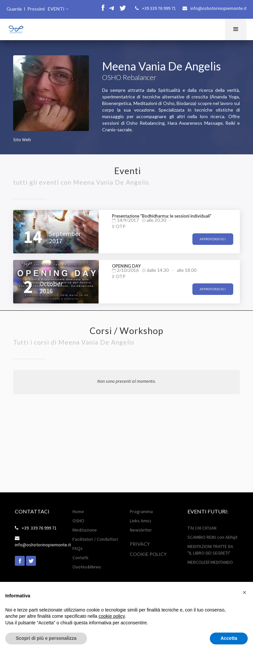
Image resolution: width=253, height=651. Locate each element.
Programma (141, 511)
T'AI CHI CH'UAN (201, 528)
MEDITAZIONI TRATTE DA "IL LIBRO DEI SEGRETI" (210, 549)
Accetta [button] (228, 638)
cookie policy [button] (111, 616)
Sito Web (22, 140)
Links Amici (140, 521)
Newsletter (141, 530)
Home (78, 511)
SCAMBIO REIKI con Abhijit (212, 537)
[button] (235, 29)
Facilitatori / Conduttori (95, 539)
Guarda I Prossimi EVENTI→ (38, 9)
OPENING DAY (126, 266)
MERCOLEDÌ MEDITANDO (210, 562)
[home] (15, 28)
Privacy (140, 544)
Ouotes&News (86, 567)
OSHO (78, 521)
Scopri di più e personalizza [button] (46, 638)
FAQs (77, 548)
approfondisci (213, 239)
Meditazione (84, 530)
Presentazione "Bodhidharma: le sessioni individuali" (161, 216)
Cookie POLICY (148, 554)
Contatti (80, 557)
